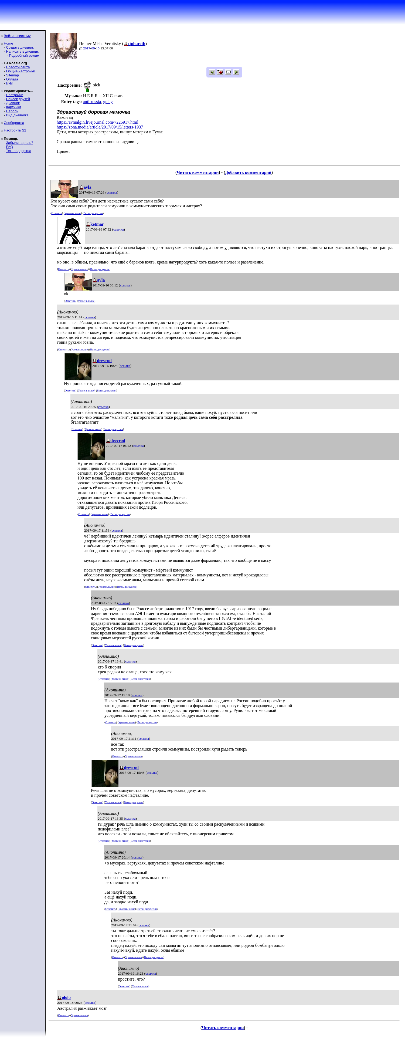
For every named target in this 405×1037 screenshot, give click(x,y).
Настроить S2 (15, 130)
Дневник (12, 103)
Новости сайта (18, 67)
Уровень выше (72, 213)
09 (93, 48)
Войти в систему (17, 36)
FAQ (9, 147)
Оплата (12, 79)
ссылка (112, 192)
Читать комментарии (198, 172)
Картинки (13, 107)
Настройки (14, 95)
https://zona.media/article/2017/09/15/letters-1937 (100, 127)
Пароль (12, 111)
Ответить (56, 213)
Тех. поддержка (18, 151)
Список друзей (18, 99)
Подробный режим (24, 55)
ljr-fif (9, 83)
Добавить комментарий (248, 172)
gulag (108, 101)
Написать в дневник (22, 51)
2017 (86, 48)
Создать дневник (19, 47)
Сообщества (14, 123)
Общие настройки (20, 71)
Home (8, 43)
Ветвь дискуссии (93, 213)
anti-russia (92, 101)
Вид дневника (17, 115)
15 (98, 48)
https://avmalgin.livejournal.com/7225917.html (97, 122)
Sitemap (12, 75)
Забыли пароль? (19, 143)
